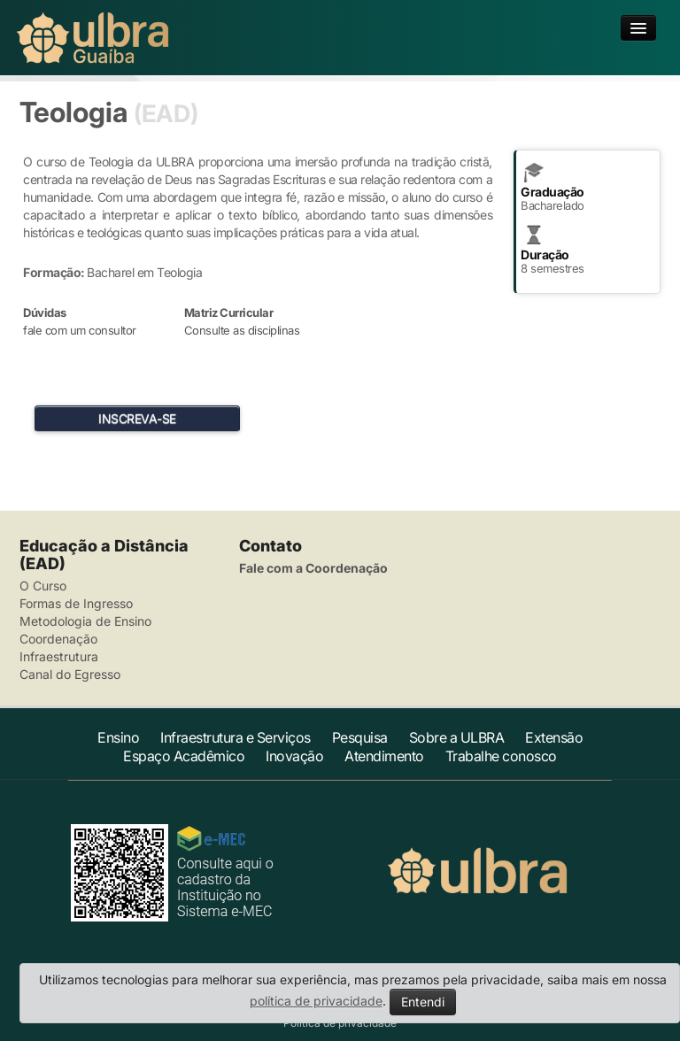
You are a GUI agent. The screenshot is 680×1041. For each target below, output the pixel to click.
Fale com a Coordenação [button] (313, 567)
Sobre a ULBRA (457, 737)
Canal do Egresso (69, 674)
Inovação (294, 756)
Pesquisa (360, 737)
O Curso (42, 585)
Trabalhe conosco (501, 756)
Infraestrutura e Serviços (235, 737)
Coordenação (58, 638)
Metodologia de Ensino (85, 620)
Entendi (422, 1001)
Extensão (554, 737)
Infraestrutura (58, 656)
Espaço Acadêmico (183, 756)
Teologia (73, 112)
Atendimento (384, 756)
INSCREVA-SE (137, 418)
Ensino (118, 737)
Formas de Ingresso (76, 603)
